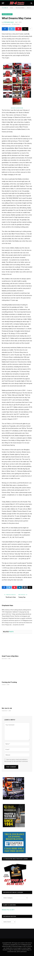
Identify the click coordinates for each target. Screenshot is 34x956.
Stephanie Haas (8, 22)
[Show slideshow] (17, 108)
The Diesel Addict (7, 14)
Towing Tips (21, 597)
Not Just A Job (7, 708)
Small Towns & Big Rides (10, 656)
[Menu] (3, 3)
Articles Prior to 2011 (8, 910)
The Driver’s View (11, 597)
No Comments (6, 24)
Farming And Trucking (9, 682)
